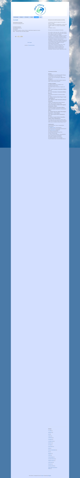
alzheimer (50, 432)
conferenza (50, 437)
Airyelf (42, 475)
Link (40, 17)
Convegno (50, 439)
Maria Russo (53, 129)
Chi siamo (26, 17)
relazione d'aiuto (51, 460)
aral (49, 434)
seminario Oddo (51, 465)
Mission (21, 17)
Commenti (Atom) (31, 45)
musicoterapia (50, 457)
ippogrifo (49, 453)
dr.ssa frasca (50, 446)
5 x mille (49, 430)
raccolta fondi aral (51, 458)
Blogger (49, 475)
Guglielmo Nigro (52, 127)
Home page (16, 17)
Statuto (31, 17)
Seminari (49, 464)
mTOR (49, 455)
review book (50, 462)
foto (49, 451)
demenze (50, 442)
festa (49, 448)
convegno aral (50, 441)
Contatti (36, 17)
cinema (49, 435)
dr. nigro (49, 444)
